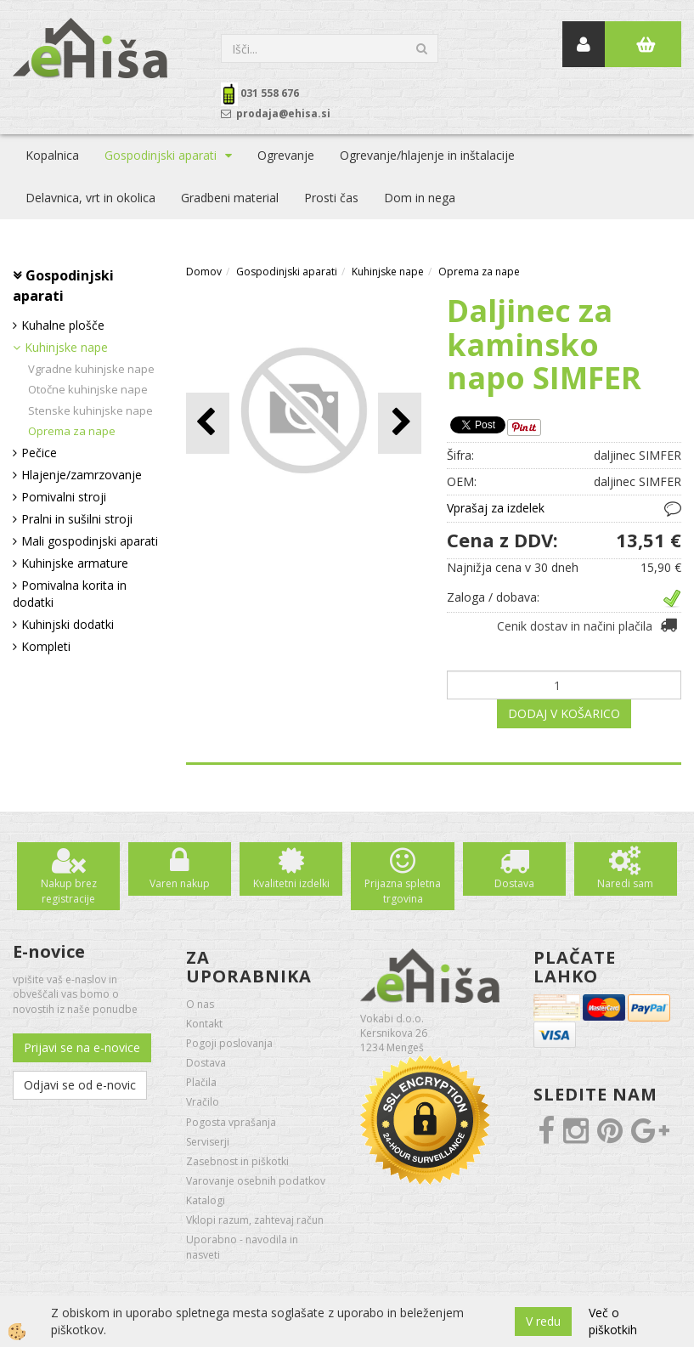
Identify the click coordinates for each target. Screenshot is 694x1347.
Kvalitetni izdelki (291, 883)
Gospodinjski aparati (160, 155)
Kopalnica (52, 155)
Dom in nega (419, 198)
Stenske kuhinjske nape (90, 410)
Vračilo (202, 1102)
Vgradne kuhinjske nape (91, 368)
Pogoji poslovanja (229, 1043)
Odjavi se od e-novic (80, 1085)
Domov (204, 271)
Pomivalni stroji (63, 497)
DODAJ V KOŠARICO (564, 713)
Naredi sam (625, 883)
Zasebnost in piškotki (237, 1161)
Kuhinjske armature (74, 563)
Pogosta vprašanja (231, 1122)
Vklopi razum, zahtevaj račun (255, 1220)
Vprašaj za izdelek (495, 508)
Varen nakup (180, 883)
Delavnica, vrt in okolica (90, 198)
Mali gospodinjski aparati (89, 541)
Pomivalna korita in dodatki (70, 593)
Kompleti (46, 646)
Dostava (514, 883)
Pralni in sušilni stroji (77, 519)
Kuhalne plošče (62, 325)
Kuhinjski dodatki (67, 624)
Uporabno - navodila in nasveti (242, 1246)
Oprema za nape (72, 431)
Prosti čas (331, 198)
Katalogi (205, 1200)
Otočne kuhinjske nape (88, 389)
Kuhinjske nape (66, 347)
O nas (200, 1004)
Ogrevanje (285, 155)
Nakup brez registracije (69, 890)
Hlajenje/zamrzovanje (81, 475)
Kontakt (204, 1023)
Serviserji (207, 1142)
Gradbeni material (230, 198)
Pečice (39, 452)
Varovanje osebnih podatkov (255, 1181)
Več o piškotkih (613, 1321)
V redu (543, 1321)
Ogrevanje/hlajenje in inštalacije (427, 155)
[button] (399, 423)
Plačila (201, 1082)
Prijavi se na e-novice (82, 1047)
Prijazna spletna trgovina (402, 890)
